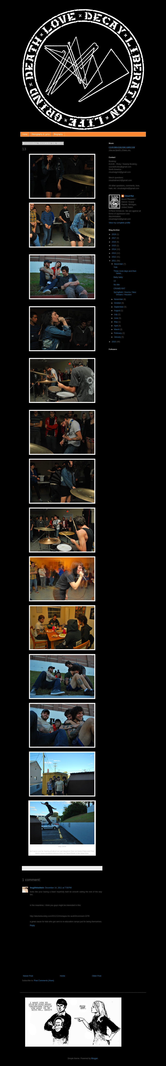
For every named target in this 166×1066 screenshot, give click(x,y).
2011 (114, 261)
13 (115, 281)
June (116, 318)
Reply (32, 925)
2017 (114, 238)
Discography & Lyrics (41, 134)
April (116, 326)
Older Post (96, 976)
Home (25, 134)
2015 (114, 245)
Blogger (94, 1058)
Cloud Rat (129, 196)
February (118, 333)
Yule (115, 267)
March (117, 329)
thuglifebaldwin (37, 888)
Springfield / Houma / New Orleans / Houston (125, 293)
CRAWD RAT (119, 288)
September (119, 307)
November (118, 299)
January (117, 337)
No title (116, 285)
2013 (114, 253)
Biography (58, 134)
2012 (114, 257)
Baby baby (118, 277)
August (117, 310)
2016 (114, 242)
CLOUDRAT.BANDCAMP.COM (122, 147)
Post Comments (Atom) (44, 980)
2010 (114, 342)
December (118, 264)
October (117, 303)
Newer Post (28, 976)
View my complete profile (119, 223)
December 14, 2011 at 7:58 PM (58, 888)
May (116, 322)
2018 (114, 234)
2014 (114, 249)
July (116, 314)
